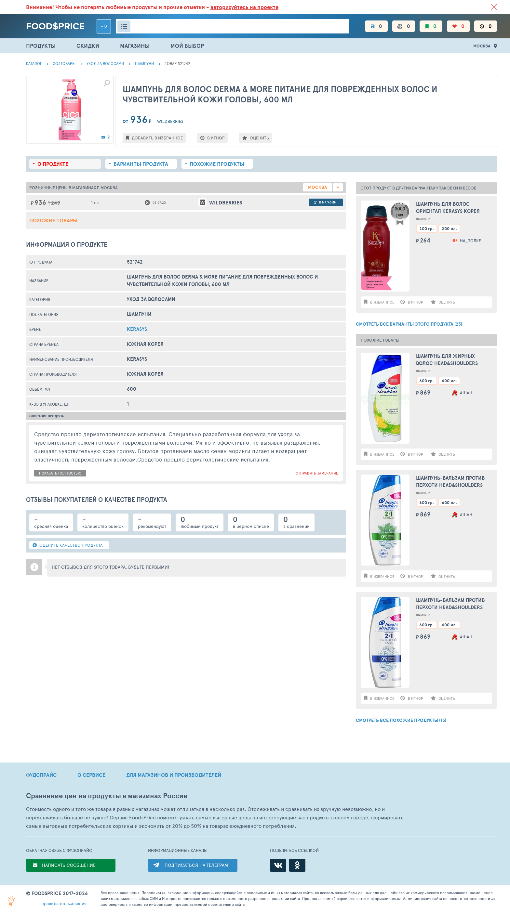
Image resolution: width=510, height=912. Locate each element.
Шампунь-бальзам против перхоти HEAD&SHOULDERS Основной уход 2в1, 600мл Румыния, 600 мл (451, 604)
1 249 (54, 202)
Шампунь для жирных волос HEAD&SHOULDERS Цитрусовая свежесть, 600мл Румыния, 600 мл (447, 360)
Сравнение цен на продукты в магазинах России (107, 796)
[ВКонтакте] (278, 865)
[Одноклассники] (297, 865)
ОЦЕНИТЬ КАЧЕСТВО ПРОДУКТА (68, 545)
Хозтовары (64, 63)
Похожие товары (53, 220)
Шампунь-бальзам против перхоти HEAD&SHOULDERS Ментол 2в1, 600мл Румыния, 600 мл (453, 482)
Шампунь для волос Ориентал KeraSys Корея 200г (448, 208)
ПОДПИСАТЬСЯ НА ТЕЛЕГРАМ (196, 865)
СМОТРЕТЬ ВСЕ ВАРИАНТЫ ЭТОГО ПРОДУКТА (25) (409, 324)
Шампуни (144, 63)
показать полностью (60, 473)
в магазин (325, 202)
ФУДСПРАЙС (41, 774)
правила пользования (64, 903)
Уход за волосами (105, 63)
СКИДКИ (87, 46)
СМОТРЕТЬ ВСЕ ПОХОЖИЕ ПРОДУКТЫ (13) (401, 720)
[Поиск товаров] (232, 26)
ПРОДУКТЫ (41, 46)
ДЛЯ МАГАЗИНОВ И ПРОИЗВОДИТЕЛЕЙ (173, 774)
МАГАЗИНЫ (135, 46)
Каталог (34, 63)
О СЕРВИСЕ (91, 774)
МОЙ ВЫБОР (187, 46)
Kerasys (137, 329)
